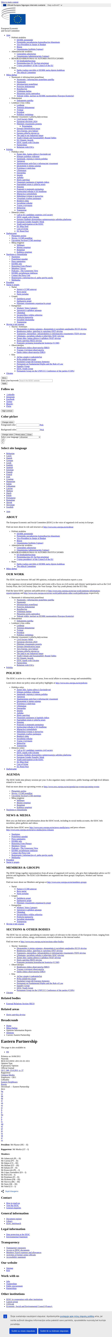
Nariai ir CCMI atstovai (27, 289)
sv (2, 1140)
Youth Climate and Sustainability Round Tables (36, 138)
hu (2, 1115)
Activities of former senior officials (21, 1255)
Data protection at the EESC (18, 1234)
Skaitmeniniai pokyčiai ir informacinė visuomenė (37, 163)
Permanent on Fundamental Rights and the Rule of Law (40, 364)
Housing (20, 187)
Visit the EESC (12, 1205)
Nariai (14, 287)
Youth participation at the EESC (30, 224)
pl (2, 1129)
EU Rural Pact (23, 231)
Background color (8, 430)
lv (2, 1122)
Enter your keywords (10, 380)
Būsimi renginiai (24, 247)
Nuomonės (21, 82)
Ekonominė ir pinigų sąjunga (29, 166)
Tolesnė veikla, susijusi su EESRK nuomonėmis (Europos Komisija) (45, 96)
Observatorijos (17, 345)
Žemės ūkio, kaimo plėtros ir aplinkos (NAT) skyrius (39, 338)
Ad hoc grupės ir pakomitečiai (29, 357)
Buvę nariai (21, 292)
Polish (8, 495)
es (2, 1105)
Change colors (7, 422)
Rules (13, 68)
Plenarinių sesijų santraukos (28, 93)
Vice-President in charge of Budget (31, 44)
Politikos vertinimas (25, 114)
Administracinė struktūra (21, 51)
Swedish (9, 507)
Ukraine (9, 373)
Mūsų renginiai (17, 243)
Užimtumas (21, 170)
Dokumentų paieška (25, 100)
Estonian (10, 470)
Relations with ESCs (25, 147)
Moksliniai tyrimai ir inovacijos (30, 196)
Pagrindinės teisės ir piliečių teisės (31, 184)
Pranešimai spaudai (19, 259)
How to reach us (13, 1203)
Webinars (21, 245)
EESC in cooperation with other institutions (24, 1299)
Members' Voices (18, 268)
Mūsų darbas (11, 75)
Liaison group (12, 1302)
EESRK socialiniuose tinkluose (24, 273)
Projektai (20, 112)
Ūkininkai (21, 313)
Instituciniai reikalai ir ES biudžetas (32, 191)
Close (29, 435)
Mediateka (15, 280)
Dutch (8, 493)
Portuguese (11, 498)
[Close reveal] (2, 442)
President (10, 282)
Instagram (10, 397)
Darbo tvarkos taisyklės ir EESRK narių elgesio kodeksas (41, 70)
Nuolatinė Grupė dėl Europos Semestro (33, 362)
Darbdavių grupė (24, 299)
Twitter (9, 401)
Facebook (10, 399)
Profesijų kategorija (25, 317)
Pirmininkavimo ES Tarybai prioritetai (33, 63)
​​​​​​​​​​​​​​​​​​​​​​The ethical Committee (26, 72)
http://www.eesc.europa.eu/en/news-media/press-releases (30, 830)
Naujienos (15, 257)
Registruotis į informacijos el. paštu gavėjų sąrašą (32, 278)
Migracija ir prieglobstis (27, 194)
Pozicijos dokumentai (26, 86)
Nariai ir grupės (12, 285)
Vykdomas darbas (24, 91)
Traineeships (11, 1284)
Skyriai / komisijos (19, 327)
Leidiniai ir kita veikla (20, 103)
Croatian (9, 479)
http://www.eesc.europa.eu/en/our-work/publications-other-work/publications (56, 593)
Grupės (14, 296)
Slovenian (10, 505)
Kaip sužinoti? (55, 5)
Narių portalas (23, 294)
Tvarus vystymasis (24, 205)
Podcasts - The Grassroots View (24, 271)
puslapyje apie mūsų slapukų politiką (77, 1316)
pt (2, 1131)
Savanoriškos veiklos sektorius (29, 315)
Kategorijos (16, 306)
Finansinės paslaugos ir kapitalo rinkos (33, 182)
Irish (8, 477)
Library (9, 1221)
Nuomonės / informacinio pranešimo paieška (35, 79)
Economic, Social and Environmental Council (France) (29, 1306)
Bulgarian (10, 453)
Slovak (9, 502)
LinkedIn (10, 394)
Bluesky (9, 404)
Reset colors (20, 435)
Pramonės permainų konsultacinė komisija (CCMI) (38, 343)
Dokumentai (16, 98)
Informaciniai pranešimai (27, 84)
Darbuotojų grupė (24, 301)
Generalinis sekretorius (26, 54)
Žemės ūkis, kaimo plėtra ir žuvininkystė (34, 154)
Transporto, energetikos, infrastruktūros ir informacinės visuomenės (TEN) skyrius (51, 334)
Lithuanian (10, 486)
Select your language (10, 437)
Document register (14, 1219)
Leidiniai (20, 105)
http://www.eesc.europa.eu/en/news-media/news (49, 827)
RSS (8, 1270)
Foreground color (8, 425)
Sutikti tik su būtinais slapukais (54, 1331)
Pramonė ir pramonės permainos (30, 189)
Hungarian (10, 481)
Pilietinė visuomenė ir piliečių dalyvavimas (29, 117)
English (9, 465)
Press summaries (18, 261)
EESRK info (16, 264)
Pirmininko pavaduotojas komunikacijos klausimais (38, 42)
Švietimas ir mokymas (26, 168)
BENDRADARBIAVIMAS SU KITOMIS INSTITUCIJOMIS (37, 58)
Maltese (9, 491)
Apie (8, 35)
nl (2, 1126)
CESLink (10, 1304)
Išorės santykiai (23, 180)
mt (2, 1124)
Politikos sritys (17, 152)
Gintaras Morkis (8, 1075)
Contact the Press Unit (20, 275)
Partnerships (22, 145)
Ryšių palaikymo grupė (26, 359)
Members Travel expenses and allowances (23, 1252)
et (2, 1108)
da (2, 1096)
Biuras (19, 47)
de (2, 1098)
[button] (10, 1191)
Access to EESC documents (17, 1250)
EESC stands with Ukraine (28, 142)
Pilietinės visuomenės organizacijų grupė (34, 303)
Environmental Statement (17, 1237)
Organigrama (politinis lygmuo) (30, 49)
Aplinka (20, 177)
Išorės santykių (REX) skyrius (29, 341)
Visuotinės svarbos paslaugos (29, 198)
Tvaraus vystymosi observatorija (30, 350)
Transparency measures (16, 1248)
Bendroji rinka (23, 201)
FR (7, 1052)
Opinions (10, 1033)
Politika (9, 149)
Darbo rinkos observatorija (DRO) (31, 352)
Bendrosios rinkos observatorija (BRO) (33, 348)
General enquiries (13, 1208)
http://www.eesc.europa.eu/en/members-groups (67, 882)
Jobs (8, 1281)
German (9, 460)
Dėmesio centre (18, 212)
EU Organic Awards (25, 140)
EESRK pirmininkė (25, 40)
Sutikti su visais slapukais (23, 1331)
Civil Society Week (25, 119)
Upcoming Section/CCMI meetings (26, 240)
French (9, 474)
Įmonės (20, 175)
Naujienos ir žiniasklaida (16, 254)
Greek (8, 463)
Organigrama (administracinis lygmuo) (33, 56)
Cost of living (22, 229)
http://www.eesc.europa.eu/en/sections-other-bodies (42, 941)
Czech (8, 456)
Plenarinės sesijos (18, 236)
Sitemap (9, 1268)
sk (2, 1136)
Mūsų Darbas (11, 1028)
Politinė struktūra (18, 37)
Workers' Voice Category (27, 308)
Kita (13, 355)
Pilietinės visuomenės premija (29, 124)
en (2, 1103)
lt (1, 1119)
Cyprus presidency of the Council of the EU (35, 65)
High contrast (7, 411)
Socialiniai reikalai (24, 203)
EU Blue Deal (22, 226)
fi (1, 1110)
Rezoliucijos (22, 89)
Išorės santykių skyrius (15, 1015)
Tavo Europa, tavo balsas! (27, 131)
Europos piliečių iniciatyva (28, 133)
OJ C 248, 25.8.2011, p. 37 (12, 1070)
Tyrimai (20, 110)
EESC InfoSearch (13, 1223)
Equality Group (23, 366)
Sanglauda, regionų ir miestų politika (32, 159)
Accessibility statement (16, 1257)
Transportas (21, 210)
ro (2, 1133)
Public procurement (14, 1286)
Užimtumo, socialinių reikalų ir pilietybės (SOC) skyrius (40, 336)
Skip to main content (9, 2)
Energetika (21, 173)
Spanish (9, 467)
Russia (4, 1084)
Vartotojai (21, 161)
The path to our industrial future (30, 135)
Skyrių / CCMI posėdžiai (21, 238)
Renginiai (21, 250)
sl (1, 1138)
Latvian (9, 488)
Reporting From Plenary (21, 266)
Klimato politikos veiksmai (28, 156)
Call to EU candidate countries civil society (35, 215)
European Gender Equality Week (30, 222)
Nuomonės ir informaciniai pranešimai (27, 77)
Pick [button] (41, 425)
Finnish (9, 472)
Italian (9, 484)
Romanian (10, 500)
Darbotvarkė (11, 233)
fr (1, 1112)
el (2, 1101)
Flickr (8, 406)
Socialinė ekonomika (25, 320)
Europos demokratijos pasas (28, 128)
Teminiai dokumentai (25, 107)
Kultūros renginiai (24, 252)
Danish (9, 458)
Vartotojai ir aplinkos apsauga (29, 310)
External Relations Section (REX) (20, 1004)
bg (2, 1091)
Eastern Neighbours (9, 1082)
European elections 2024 (27, 121)
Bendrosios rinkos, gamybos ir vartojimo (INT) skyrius (40, 331)
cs (2, 1094)
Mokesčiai (21, 208)
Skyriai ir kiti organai (15, 324)
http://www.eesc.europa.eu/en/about (58, 527)
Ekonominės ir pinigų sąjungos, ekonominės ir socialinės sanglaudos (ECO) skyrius (52, 329)
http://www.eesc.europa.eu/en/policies (71, 683)
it (1, 1117)
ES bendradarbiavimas (26, 61)
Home (8, 1026)
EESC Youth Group (25, 369)
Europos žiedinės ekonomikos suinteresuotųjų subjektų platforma (44, 219)
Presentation (27, 126)
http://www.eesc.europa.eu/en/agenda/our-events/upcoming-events (71, 787)
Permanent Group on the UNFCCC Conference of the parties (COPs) (45, 371)
